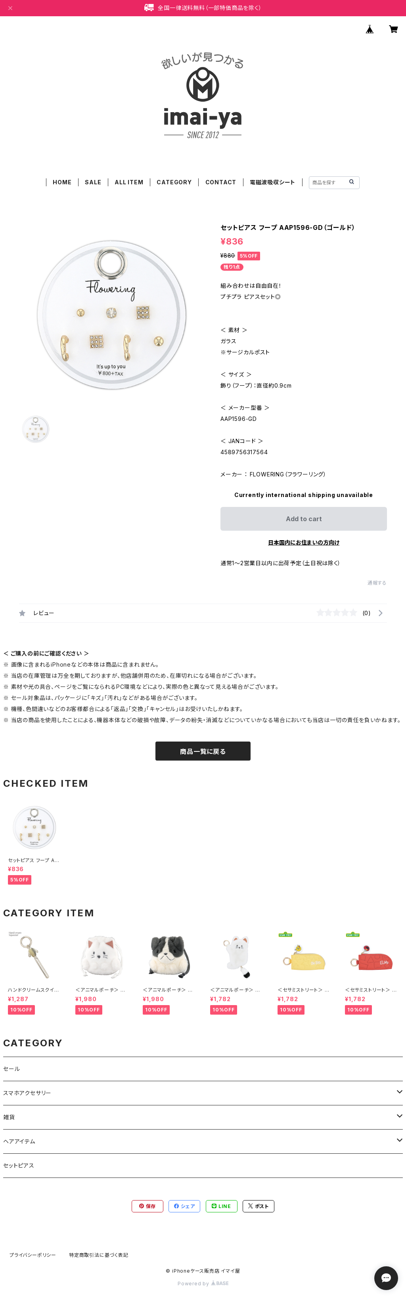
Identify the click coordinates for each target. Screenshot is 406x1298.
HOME (62, 182)
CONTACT (221, 182)
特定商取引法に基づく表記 (98, 1255)
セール (11, 1068)
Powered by (203, 1284)
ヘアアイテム (19, 1141)
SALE (93, 182)
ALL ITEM (129, 182)
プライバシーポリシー (33, 1255)
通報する (377, 583)
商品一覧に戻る (203, 751)
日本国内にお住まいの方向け (303, 542)
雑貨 (9, 1117)
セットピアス (18, 1165)
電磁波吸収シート (272, 182)
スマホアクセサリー (27, 1093)
